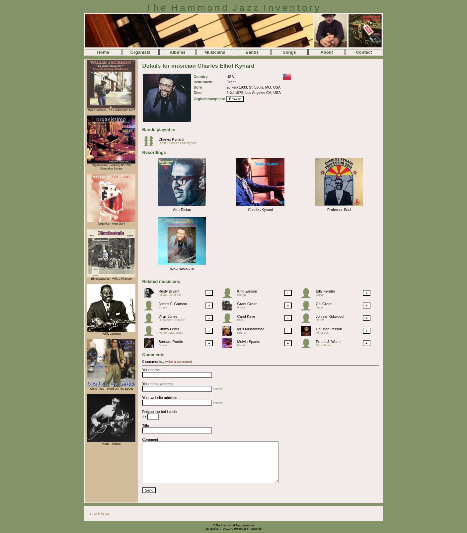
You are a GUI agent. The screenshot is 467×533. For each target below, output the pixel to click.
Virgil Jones (167, 316)
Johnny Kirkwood (330, 316)
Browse (235, 99)
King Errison (247, 291)
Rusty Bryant (168, 291)
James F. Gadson (172, 304)
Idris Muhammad (250, 329)
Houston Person (329, 329)
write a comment (178, 362)
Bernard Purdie (170, 342)
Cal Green (324, 304)
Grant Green (247, 304)
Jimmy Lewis (168, 329)
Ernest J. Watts (328, 342)
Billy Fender (325, 291)
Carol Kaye (246, 316)
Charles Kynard (171, 139)
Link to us (101, 513)
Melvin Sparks (248, 342)
